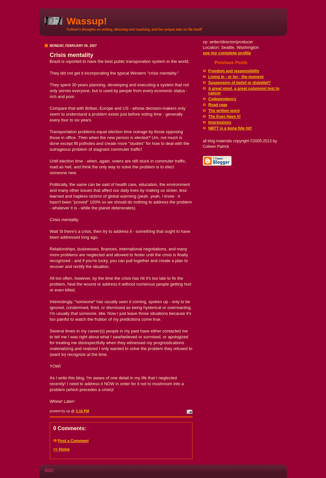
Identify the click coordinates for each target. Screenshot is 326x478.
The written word (224, 110)
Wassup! (87, 21)
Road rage (218, 105)
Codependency (222, 99)
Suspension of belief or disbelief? (239, 82)
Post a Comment (73, 441)
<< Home (61, 449)
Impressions (220, 122)
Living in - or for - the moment (236, 77)
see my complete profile (227, 52)
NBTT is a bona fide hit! (230, 128)
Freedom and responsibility (234, 71)
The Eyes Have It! (224, 116)
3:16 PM (82, 411)
